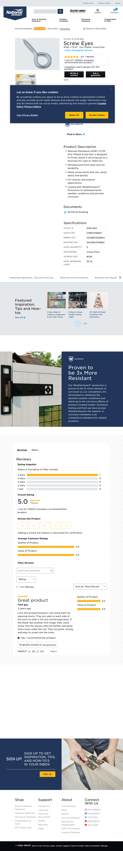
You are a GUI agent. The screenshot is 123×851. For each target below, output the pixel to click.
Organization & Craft (110, 20)
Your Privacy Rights (27, 115)
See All (20, 317)
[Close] (110, 88)
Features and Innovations (74, 277)
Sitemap (104, 846)
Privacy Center (49, 846)
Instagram (92, 809)
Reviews (22, 450)
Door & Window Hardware (39, 20)
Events (65, 814)
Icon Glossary (69, 806)
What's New (88, 3)
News (64, 810)
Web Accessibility (92, 846)
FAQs (41, 828)
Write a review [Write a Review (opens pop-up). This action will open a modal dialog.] (74, 74)
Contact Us (44, 806)
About (118, 3)
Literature (43, 810)
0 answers (86, 67)
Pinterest (92, 821)
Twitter (91, 817)
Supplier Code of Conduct (73, 846)
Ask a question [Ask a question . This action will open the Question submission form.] (95, 74)
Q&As (34, 450)
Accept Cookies (97, 115)
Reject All (74, 115)
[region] (62, 104)
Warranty (43, 825)
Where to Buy (104, 3)
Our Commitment (71, 818)
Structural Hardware (85, 20)
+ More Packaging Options (78, 50)
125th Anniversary (71, 828)
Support (45, 800)
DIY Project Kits (23, 828)
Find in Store (76, 134)
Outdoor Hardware (63, 20)
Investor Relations (71, 832)
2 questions (70, 67)
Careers (59, 846)
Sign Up (47, 774)
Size (66, 80)
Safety (41, 821)
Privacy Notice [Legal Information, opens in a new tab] (32, 106)
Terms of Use (37, 846)
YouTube (91, 825)
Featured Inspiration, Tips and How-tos (31, 277)
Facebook (92, 813)
